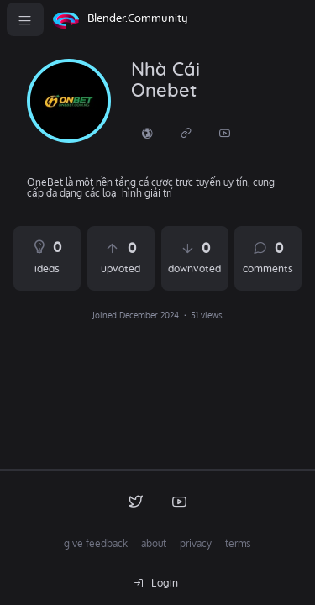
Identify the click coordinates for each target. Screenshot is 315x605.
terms (238, 543)
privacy (196, 543)
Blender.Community (137, 18)
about (153, 543)
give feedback (96, 543)
